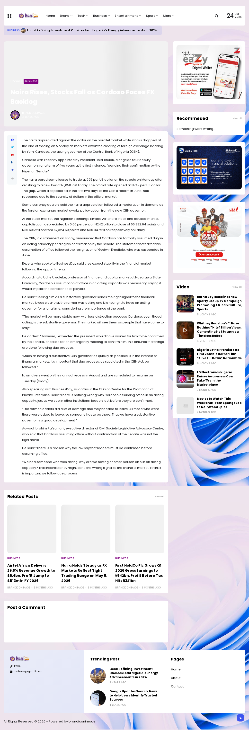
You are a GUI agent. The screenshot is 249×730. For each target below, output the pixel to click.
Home (50, 15)
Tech (81, 15)
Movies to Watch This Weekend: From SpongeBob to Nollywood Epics (219, 403)
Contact (177, 686)
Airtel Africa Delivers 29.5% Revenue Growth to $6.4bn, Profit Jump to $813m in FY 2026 (31, 573)
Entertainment (126, 15)
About (175, 678)
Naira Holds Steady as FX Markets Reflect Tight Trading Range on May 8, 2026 (84, 573)
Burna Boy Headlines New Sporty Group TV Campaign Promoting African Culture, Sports (219, 303)
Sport (150, 15)
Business (100, 15)
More (167, 15)
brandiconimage (82, 721)
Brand (64, 15)
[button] (12, 178)
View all (159, 496)
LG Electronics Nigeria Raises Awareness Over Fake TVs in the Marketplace (215, 378)
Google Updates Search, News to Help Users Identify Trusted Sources (133, 695)
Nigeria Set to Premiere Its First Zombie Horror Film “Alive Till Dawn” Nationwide (219, 354)
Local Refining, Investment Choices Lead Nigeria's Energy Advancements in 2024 (92, 30)
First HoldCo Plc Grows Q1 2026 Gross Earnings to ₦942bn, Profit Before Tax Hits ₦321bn (139, 573)
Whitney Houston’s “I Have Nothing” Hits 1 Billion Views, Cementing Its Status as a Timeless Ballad (219, 329)
